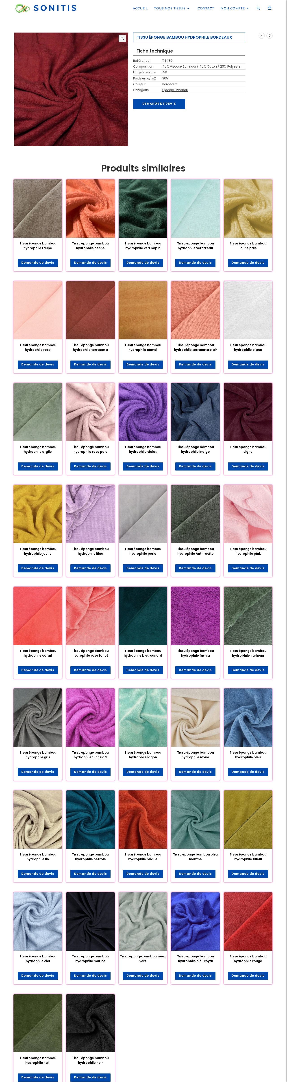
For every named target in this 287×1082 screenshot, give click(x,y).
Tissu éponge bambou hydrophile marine (90, 959)
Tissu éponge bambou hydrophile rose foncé (90, 653)
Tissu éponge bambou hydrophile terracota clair (195, 347)
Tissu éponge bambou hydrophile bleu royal (195, 959)
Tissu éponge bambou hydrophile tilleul (248, 857)
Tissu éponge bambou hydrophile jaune (38, 551)
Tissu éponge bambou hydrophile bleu (248, 755)
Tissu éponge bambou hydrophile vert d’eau (195, 245)
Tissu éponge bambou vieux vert (143, 959)
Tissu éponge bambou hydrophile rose (38, 347)
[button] (122, 38)
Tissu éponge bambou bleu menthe (195, 857)
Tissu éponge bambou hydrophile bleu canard (143, 653)
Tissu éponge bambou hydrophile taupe (38, 245)
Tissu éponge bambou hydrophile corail (38, 653)
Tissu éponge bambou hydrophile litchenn (248, 653)
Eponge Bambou (175, 90)
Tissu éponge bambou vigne (248, 449)
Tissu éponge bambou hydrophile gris (38, 755)
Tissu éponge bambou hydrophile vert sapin (142, 245)
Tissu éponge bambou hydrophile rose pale (90, 449)
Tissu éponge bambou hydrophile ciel (38, 959)
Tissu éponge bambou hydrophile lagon (142, 755)
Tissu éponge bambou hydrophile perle (142, 551)
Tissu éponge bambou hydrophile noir (90, 1061)
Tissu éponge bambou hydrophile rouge (248, 959)
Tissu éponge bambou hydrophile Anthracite (195, 551)
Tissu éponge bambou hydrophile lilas (90, 551)
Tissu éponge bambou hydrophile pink (248, 551)
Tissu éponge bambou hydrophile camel (142, 347)
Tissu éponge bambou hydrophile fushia (195, 653)
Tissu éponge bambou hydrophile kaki (38, 1061)
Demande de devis (159, 104)
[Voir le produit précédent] (262, 36)
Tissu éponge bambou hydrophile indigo (195, 449)
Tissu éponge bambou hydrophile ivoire (195, 755)
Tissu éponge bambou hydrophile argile (38, 449)
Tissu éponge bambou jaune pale (248, 245)
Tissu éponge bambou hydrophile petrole (90, 857)
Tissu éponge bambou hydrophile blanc (248, 347)
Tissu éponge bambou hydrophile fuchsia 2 (90, 755)
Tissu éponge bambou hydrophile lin (38, 857)
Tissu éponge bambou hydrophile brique (142, 857)
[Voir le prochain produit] (269, 36)
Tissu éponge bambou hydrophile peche (90, 245)
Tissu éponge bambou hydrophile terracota (90, 347)
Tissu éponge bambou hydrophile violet (142, 449)
